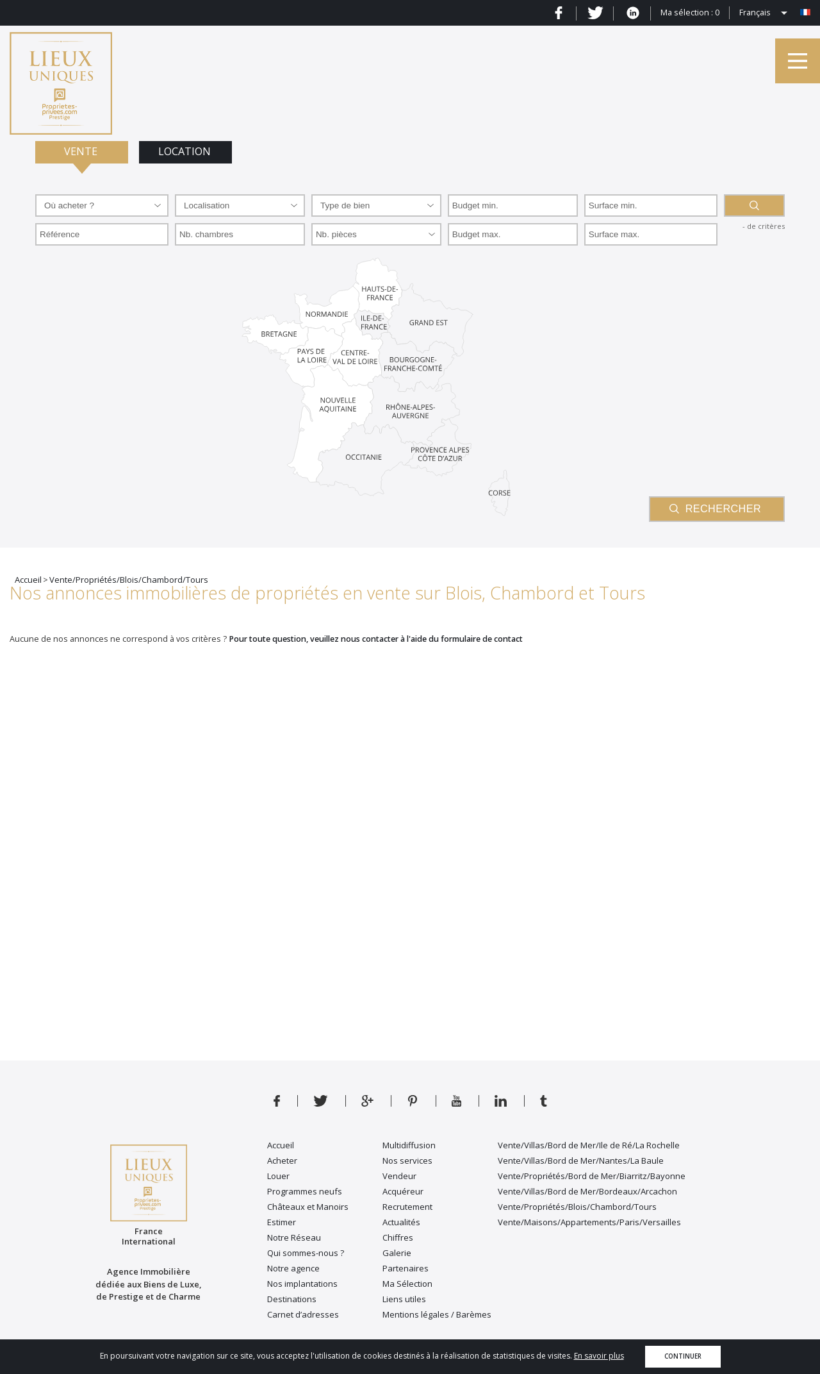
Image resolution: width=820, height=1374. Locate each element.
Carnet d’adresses (303, 1314)
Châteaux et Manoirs (307, 1206)
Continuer (682, 1356)
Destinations (291, 1299)
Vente (82, 151)
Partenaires (405, 1268)
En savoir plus (599, 1355)
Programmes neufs (304, 1191)
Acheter (282, 1160)
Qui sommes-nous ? (305, 1253)
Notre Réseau (294, 1237)
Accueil (280, 1145)
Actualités (401, 1222)
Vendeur (399, 1176)
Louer (278, 1176)
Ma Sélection (407, 1283)
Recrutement (407, 1206)
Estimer (281, 1222)
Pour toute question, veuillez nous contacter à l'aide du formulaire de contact (376, 638)
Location (185, 151)
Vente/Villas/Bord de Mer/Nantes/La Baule (581, 1160)
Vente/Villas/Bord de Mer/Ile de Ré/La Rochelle (589, 1145)
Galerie (396, 1253)
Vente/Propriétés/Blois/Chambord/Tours (577, 1206)
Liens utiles (404, 1299)
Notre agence (293, 1268)
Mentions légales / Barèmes (436, 1314)
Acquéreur (402, 1191)
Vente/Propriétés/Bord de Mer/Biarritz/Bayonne (591, 1176)
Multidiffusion (409, 1145)
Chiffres (397, 1237)
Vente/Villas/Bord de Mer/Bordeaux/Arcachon (587, 1191)
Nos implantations (302, 1283)
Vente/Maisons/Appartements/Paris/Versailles (589, 1222)
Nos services (407, 1160)
